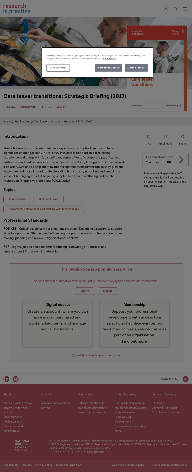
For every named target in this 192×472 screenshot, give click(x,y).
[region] (97, 62)
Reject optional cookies (108, 68)
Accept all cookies (136, 68)
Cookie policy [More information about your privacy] (109, 58)
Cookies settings (58, 68)
